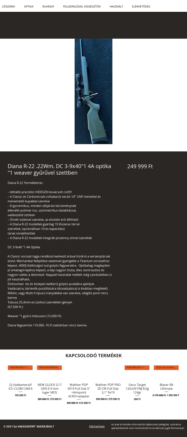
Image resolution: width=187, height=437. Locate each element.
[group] (93, 391)
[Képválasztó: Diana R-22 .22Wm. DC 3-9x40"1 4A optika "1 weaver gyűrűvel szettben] (88, 149)
